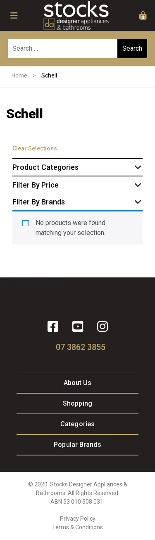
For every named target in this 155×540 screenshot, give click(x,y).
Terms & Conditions (77, 527)
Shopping (77, 403)
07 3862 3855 (80, 347)
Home (19, 75)
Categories (77, 424)
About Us (78, 383)
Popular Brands (77, 444)
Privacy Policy (77, 518)
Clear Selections (34, 148)
